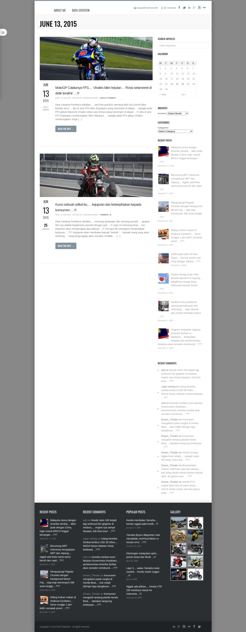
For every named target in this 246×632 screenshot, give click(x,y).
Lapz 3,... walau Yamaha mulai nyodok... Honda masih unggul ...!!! (142, 572)
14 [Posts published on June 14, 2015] (193, 73)
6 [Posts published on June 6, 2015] (187, 68)
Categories (163, 128)
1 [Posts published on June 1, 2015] (160, 68)
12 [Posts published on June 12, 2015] (182, 73)
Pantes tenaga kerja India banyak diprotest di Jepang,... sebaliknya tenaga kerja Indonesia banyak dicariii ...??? (180, 281)
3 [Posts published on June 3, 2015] (171, 68)
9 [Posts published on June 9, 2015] (165, 73)
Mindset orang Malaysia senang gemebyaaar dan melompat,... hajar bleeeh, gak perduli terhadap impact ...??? (179, 309)
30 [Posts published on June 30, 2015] (166, 89)
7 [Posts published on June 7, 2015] (193, 68)
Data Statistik (81, 10)
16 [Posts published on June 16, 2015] (166, 78)
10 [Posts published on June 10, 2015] (171, 73)
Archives (162, 113)
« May (163, 94)
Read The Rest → (66, 129)
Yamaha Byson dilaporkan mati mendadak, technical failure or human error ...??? (143, 539)
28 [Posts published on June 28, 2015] (193, 84)
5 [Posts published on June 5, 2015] (182, 68)
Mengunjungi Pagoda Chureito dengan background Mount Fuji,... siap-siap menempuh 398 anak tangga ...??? (180, 210)
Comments (46, 226)
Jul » (184, 94)
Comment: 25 (105, 215)
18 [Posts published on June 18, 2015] (177, 78)
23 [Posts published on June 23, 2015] (166, 84)
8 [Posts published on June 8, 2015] (160, 73)
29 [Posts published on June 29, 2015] (161, 89)
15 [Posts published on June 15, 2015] (161, 78)
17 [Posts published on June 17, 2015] (171, 78)
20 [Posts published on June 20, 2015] (188, 78)
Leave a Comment (46, 108)
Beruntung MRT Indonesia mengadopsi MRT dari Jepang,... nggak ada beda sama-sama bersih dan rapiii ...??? (180, 182)
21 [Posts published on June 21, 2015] (193, 78)
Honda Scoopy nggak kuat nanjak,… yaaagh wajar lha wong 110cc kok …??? (180, 456)
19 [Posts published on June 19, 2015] (182, 78)
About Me (60, 10)
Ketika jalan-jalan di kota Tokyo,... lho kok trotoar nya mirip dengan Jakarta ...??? (186, 258)
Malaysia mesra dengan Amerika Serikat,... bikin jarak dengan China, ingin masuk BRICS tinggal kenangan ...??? (180, 154)
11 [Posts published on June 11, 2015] (177, 73)
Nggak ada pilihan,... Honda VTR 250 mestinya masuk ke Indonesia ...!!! (144, 590)
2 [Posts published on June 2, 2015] (165, 68)
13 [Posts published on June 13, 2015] (188, 73)
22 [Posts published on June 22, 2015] (161, 84)
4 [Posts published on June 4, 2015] (176, 68)
